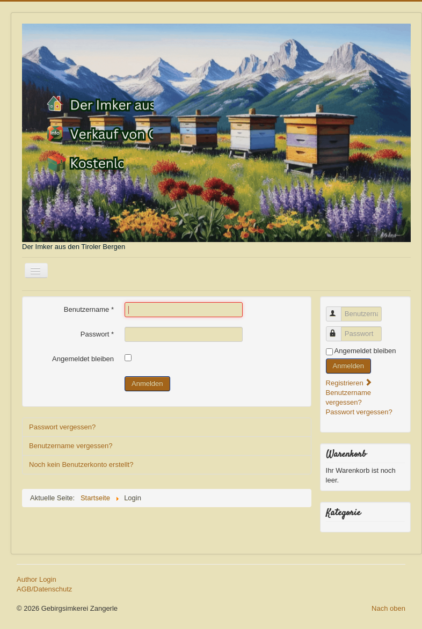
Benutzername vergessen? (70, 446)
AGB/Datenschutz (44, 589)
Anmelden (147, 383)
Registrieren (349, 383)
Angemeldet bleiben (83, 359)
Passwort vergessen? (62, 427)
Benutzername (89, 309)
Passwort (97, 334)
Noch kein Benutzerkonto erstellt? (81, 464)
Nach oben (388, 608)
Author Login (36, 579)
